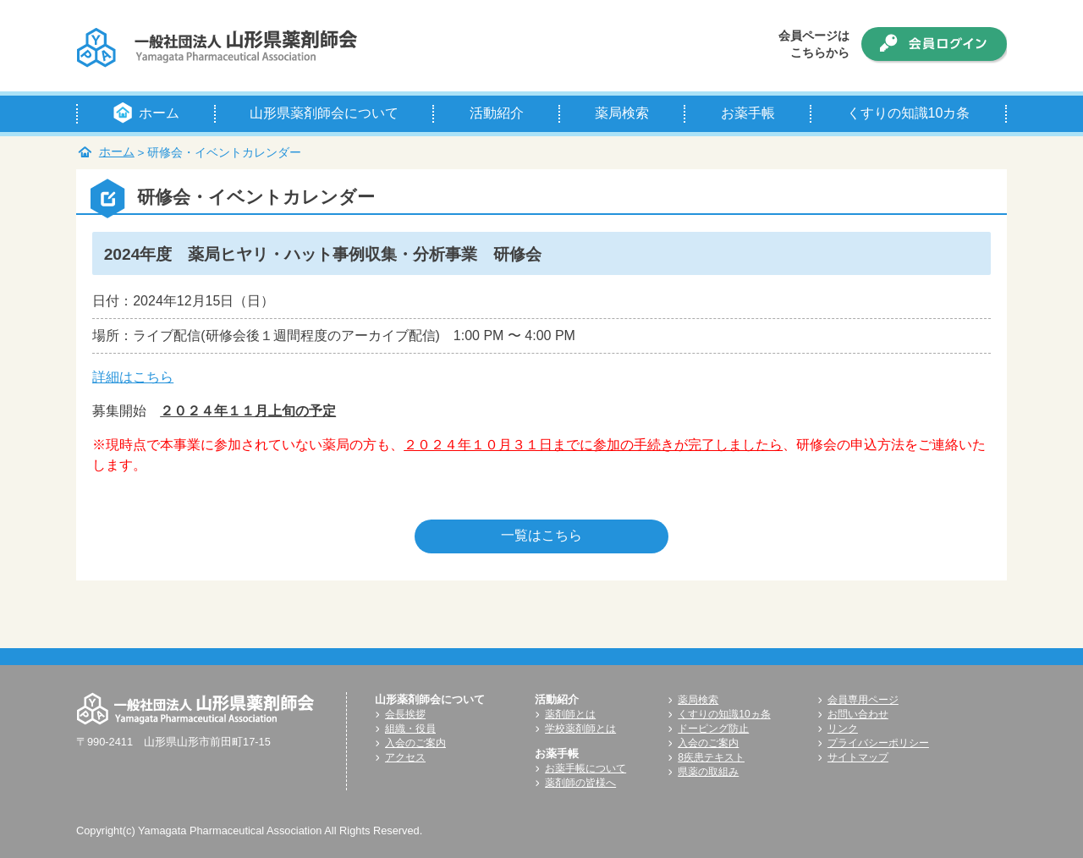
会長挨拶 (405, 714)
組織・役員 (410, 728)
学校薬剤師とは (580, 728)
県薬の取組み (708, 772)
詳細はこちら (132, 377)
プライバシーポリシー (878, 743)
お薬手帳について (585, 768)
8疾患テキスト (711, 757)
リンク (842, 728)
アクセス (405, 757)
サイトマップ (857, 757)
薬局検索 (698, 700)
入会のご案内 (415, 743)
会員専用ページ (863, 700)
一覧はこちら (541, 535)
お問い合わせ (857, 714)
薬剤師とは (570, 714)
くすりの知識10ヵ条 (724, 714)
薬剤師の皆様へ (580, 783)
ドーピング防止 (713, 728)
